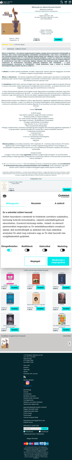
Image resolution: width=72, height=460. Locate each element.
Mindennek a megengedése (58, 261)
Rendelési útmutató (29, 396)
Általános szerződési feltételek (32, 402)
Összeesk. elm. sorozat (30, 374)
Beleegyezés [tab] (12, 203)
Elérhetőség (27, 390)
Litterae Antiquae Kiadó (30, 417)
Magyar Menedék (32, 438)
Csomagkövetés (28, 400)
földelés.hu (36, 458)
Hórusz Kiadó (27, 413)
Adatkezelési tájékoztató (31, 404)
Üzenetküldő (27, 394)
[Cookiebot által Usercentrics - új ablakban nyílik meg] (62, 196)
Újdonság (26, 369)
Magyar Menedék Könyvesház (6, 3)
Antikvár (26, 367)
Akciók (25, 371)
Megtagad (35, 261)
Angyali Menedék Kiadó (30, 411)
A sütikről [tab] (59, 203)
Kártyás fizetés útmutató (31, 398)
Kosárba (58, 40)
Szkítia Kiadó (27, 415)
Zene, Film (26, 365)
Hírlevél (25, 392)
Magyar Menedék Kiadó (30, 409)
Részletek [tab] (36, 203)
